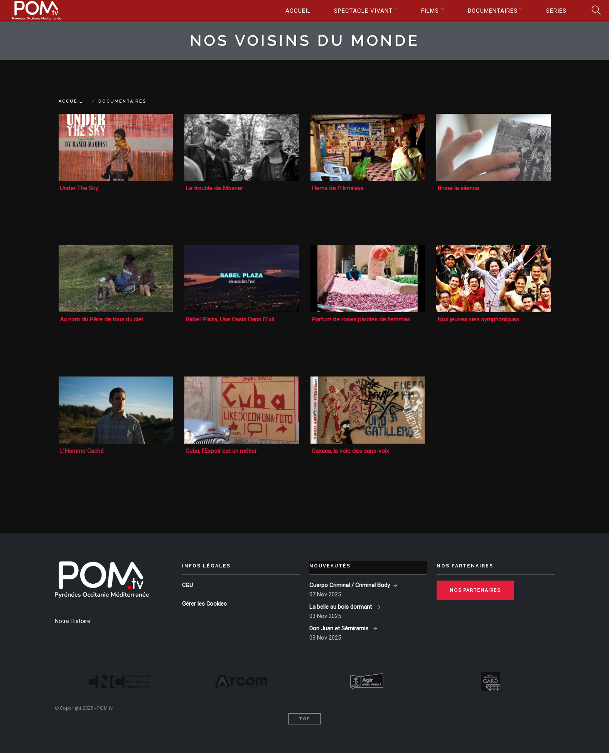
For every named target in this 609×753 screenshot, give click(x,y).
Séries (555, 10)
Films (425, 10)
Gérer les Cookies (204, 602)
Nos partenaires (475, 589)
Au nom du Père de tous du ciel (102, 318)
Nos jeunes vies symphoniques (479, 318)
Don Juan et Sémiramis (339, 627)
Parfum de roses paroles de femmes (362, 318)
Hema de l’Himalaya (338, 188)
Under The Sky (79, 188)
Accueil (290, 10)
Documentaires (490, 10)
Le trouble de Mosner (215, 188)
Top (304, 717)
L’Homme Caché (82, 450)
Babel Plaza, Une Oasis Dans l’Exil (232, 318)
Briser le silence (459, 188)
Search (593, 10)
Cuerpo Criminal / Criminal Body (349, 584)
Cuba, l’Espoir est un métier (222, 450)
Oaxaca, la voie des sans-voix (352, 450)
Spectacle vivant (356, 10)
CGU (187, 584)
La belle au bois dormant (341, 605)
